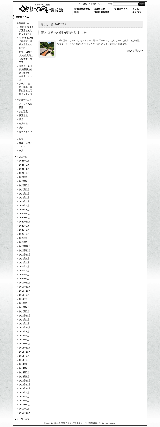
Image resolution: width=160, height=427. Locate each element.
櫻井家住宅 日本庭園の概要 (102, 11)
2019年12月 (24, 282)
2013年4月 (24, 396)
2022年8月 (24, 193)
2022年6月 (24, 197)
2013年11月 (24, 384)
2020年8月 (24, 262)
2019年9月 (24, 295)
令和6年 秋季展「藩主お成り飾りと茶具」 (26, 30)
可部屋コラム (121, 11)
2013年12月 (24, 380)
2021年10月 (24, 222)
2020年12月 (24, 246)
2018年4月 (24, 307)
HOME (84, 4)
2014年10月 (24, 352)
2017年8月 (24, 311)
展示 (21, 119)
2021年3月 (24, 242)
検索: (110, 4)
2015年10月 (24, 327)
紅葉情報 (23, 123)
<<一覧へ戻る (23, 419)
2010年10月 (24, 413)
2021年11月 (24, 217)
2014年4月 (24, 368)
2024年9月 (24, 161)
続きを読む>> (135, 50)
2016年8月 (24, 319)
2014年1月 (24, 376)
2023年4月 (24, 181)
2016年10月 (24, 315)
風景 (21, 150)
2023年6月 (24, 177)
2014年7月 (24, 364)
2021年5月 (24, 234)
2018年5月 (24, 303)
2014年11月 (24, 348)
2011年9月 (24, 409)
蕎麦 (21, 127)
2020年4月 (24, 274)
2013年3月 (24, 400)
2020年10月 (24, 254)
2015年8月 (24, 331)
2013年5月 (24, 392)
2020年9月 (24, 258)
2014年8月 (24, 360)
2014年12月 (24, 343)
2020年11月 (24, 250)
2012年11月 (24, 404)
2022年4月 (24, 205)
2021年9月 (24, 226)
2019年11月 (24, 287)
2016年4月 (24, 323)
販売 (21, 139)
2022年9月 (24, 189)
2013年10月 (24, 388)
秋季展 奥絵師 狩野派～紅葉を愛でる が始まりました (25, 73)
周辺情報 (23, 115)
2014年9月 (24, 356)
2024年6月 (24, 165)
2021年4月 (24, 238)
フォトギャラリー (138, 11)
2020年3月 (24, 278)
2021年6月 (24, 230)
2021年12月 (24, 213)
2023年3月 (24, 185)
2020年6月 (24, 266)
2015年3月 (24, 339)
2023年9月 (24, 173)
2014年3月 (24, 372)
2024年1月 (24, 169)
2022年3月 (24, 209)
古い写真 (23, 111)
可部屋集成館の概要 (82, 11)
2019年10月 (24, 291)
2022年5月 (24, 201)
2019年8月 (24, 299)
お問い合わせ (97, 4)
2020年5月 (24, 270)
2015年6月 (24, 335)
